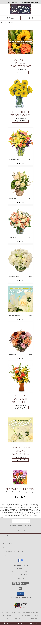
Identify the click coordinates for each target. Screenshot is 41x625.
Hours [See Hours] (34, 623)
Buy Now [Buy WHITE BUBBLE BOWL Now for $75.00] (20, 280)
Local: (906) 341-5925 (20, 574)
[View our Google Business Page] (22, 561)
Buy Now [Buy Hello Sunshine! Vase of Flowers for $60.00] (20, 121)
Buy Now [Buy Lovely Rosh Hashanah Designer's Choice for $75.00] (20, 72)
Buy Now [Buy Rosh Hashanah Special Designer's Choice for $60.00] (20, 460)
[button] (20, 594)
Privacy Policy (8, 618)
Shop (10, 18)
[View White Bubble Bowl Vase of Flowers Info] (20, 260)
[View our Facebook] (19, 561)
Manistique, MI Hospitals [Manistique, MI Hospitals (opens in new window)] (31, 612)
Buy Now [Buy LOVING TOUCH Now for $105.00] (20, 241)
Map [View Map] (20, 623)
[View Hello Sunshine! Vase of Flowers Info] (20, 94)
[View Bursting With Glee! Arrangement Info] (20, 143)
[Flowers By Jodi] (20, 13)
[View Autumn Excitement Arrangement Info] (20, 377)
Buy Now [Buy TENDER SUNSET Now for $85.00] (20, 358)
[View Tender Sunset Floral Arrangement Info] (20, 337)
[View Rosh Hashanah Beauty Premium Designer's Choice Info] (20, 299)
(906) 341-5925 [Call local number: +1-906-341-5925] (34, 2)
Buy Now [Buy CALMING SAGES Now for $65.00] (20, 202)
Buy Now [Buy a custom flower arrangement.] (20, 496)
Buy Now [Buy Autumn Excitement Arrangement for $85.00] (20, 407)
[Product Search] (21, 521)
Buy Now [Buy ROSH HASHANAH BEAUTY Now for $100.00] (20, 319)
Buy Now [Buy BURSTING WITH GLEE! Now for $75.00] (20, 163)
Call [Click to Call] (7, 623)
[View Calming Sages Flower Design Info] (20, 182)
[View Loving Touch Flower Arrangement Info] (20, 221)
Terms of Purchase (21, 618)
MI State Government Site (29, 615)
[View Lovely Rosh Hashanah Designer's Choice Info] (20, 42)
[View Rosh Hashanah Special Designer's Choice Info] (20, 430)
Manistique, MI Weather (11, 615)
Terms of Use (33, 618)
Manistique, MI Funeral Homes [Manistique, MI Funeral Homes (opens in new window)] (11, 612)
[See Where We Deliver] (20, 530)
